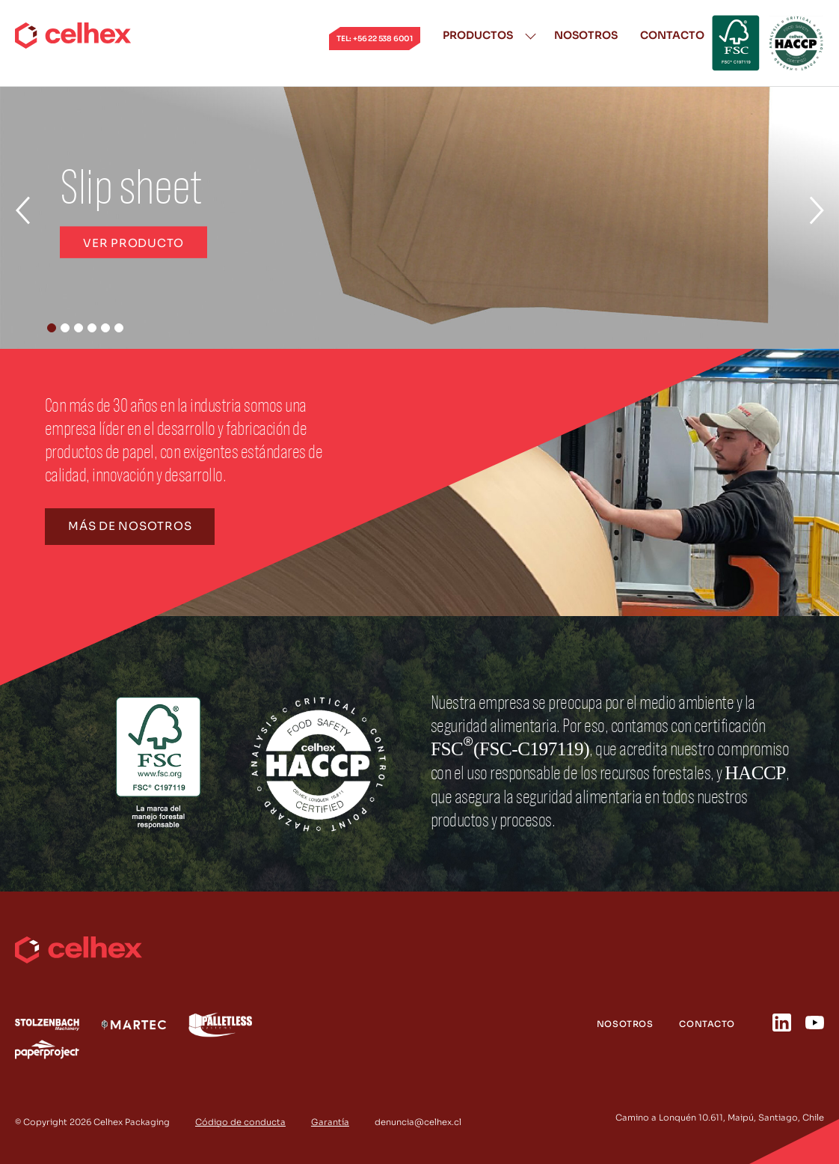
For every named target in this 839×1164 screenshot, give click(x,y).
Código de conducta (240, 1122)
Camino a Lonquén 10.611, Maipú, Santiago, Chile (719, 1117)
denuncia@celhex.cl (418, 1122)
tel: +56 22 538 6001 (374, 38)
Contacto (672, 35)
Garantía (330, 1122)
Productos (478, 35)
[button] (51, 327)
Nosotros (586, 35)
